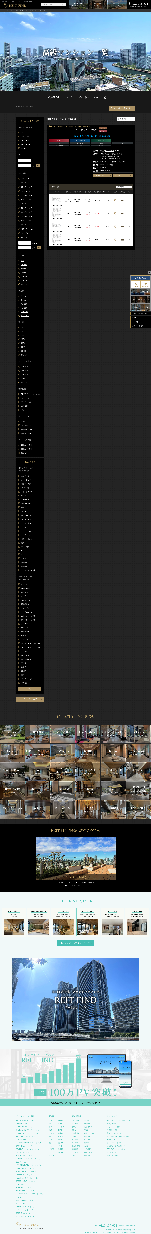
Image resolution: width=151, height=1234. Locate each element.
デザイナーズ (26, 402)
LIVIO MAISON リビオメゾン (26, 1207)
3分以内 (24, 300)
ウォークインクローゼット (30, 647)
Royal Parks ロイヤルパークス (27, 1178)
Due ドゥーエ (21, 1162)
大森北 (111, 151)
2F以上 (23, 331)
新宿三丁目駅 (89, 1133)
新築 (22, 261)
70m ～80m (26, 216)
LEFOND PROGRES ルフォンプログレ (29, 1143)
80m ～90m (26, 221)
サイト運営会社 (112, 1155)
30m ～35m (26, 191)
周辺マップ (118, 175)
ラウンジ (24, 511)
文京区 (51, 1133)
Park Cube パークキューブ (25, 1136)
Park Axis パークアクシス (25, 1120)
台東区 (60, 1133)
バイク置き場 (26, 503)
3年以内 (24, 265)
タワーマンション (27, 398)
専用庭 (23, 663)
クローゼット (26, 608)
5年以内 (24, 269)
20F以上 (24, 343)
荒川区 (60, 1143)
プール (23, 527)
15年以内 (24, 280)
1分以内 (24, 296)
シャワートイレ (26, 600)
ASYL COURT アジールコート (26, 1191)
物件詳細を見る (99, 175)
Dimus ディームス (22, 1152)
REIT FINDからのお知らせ (116, 1149)
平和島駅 (111, 159)
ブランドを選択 (30, 699)
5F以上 (23, 335)
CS (22, 554)
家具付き (24, 683)
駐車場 (23, 496)
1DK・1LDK (25, 137)
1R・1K (24, 133)
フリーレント (26, 425)
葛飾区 (60, 1152)
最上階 (23, 351)
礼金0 (23, 422)
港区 (50, 1120)
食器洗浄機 (25, 632)
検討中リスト (112, 1139)
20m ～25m (26, 183)
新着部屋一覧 (112, 1130)
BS (22, 551)
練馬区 (60, 1149)
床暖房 (23, 635)
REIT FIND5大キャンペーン (75, 942)
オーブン (24, 628)
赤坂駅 (74, 1127)
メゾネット (25, 651)
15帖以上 (24, 370)
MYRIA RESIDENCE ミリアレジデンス (29, 1165)
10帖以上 (24, 367)
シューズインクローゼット (30, 643)
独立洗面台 (25, 592)
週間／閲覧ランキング (115, 1124)
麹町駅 (86, 1143)
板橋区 (51, 1149)
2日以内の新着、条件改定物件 (118, 1136)
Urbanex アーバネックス (25, 1139)
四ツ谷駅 (87, 1139)
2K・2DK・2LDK (27, 140)
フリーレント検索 (113, 1127)
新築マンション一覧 (114, 1133)
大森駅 (113, 154)
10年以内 (24, 276)
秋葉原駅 (87, 1155)
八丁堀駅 (75, 1152)
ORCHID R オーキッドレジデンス (27, 1149)
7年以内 (24, 273)
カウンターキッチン (28, 616)
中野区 (51, 1146)
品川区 (51, 1130)
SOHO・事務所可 (27, 588)
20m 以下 (25, 179)
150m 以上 (25, 233)
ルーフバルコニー (27, 659)
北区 (50, 1143)
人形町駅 (75, 1143)
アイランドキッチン (28, 620)
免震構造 (24, 562)
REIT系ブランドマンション (31, 394)
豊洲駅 (86, 1130)
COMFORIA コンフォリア (25, 1127)
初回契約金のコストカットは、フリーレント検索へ (74, 1102)
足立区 (51, 1152)
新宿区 (51, 1127)
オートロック (26, 480)
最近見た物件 (135, 285)
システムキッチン (27, 612)
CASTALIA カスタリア (24, 1146)
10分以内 (24, 312)
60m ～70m (26, 212)
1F (22, 327)
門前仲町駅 (88, 1127)
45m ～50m (26, 204)
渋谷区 (51, 1124)
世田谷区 (61, 1136)
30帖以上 (24, 378)
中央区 (60, 1120)
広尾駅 (74, 1130)
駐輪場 (23, 507)
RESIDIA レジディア (23, 1124)
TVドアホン (25, 488)
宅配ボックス (26, 484)
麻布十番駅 (76, 1120)
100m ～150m (27, 229)
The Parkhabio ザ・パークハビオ (28, 1130)
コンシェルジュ (26, 519)
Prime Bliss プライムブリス (26, 1216)
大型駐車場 (25, 499)
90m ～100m (27, 225)
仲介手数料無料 (26, 429)
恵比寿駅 (87, 1124)
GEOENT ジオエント (23, 1213)
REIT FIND (10, 10)
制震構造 (24, 566)
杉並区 (60, 1146)
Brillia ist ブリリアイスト (25, 1155)
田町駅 (74, 1136)
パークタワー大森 (86, 130)
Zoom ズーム (21, 1203)
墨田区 (51, 1136)
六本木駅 (75, 1124)
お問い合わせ (112, 1152)
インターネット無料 (28, 570)
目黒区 (60, 1130)
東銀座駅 (75, 1149)
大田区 (107, 151)
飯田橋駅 (87, 1136)
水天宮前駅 (76, 1146)
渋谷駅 (86, 1120)
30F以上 (24, 347)
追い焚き (24, 596)
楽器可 (23, 558)
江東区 (60, 1124)
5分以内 (24, 304)
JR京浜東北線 (104, 154)
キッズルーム (26, 515)
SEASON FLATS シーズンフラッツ (28, 1159)
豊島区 (60, 1139)
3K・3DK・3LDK (27, 144)
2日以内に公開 (26, 445)
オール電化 (25, 547)
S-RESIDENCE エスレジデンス (26, 1171)
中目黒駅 (87, 1149)
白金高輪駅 (76, 1133)
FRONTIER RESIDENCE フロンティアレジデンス (30, 1195)
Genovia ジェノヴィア (24, 1175)
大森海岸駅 (111, 156)
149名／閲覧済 (58, 126)
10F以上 (24, 339)
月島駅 (74, 1155)
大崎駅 (86, 1146)
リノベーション (26, 679)
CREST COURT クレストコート (27, 1181)
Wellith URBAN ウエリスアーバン (28, 1200)
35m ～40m (26, 195)
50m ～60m (26, 208)
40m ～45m (26, 200)
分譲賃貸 (24, 406)
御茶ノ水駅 (88, 1152)
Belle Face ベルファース (24, 1210)
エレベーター (26, 476)
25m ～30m (26, 187)
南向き (23, 675)
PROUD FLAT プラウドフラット (27, 1133)
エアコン (24, 639)
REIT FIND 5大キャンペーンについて (120, 1120)
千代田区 (61, 1127)
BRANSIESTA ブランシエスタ (26, 1187)
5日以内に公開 (26, 449)
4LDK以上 (24, 148)
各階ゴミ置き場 (26, 539)
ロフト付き (25, 655)
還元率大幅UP (26, 433)
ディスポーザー (26, 624)
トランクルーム (26, 492)
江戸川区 (52, 1155)
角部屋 (23, 667)
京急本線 (103, 156)
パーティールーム (27, 535)
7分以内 (24, 308)
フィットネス (26, 523)
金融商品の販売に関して (116, 1146)
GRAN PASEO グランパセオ (26, 1168)
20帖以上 (24, 374)
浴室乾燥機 (25, 604)
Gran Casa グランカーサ (24, 1184)
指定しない (25, 237)
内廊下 (23, 543)
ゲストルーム (26, 531)
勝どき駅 (75, 1139)
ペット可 (24, 410)
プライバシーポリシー (115, 1143)
